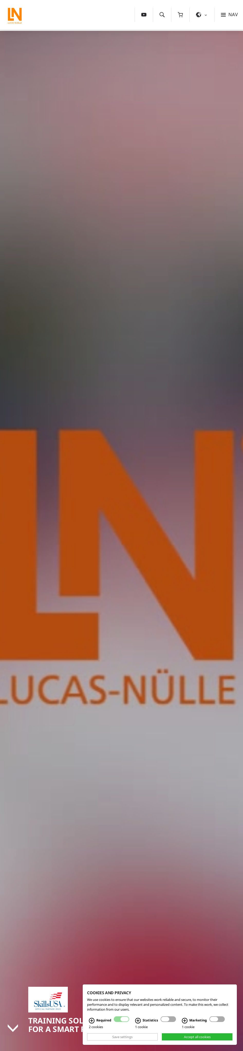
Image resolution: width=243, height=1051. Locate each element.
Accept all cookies (197, 1037)
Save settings (122, 1037)
